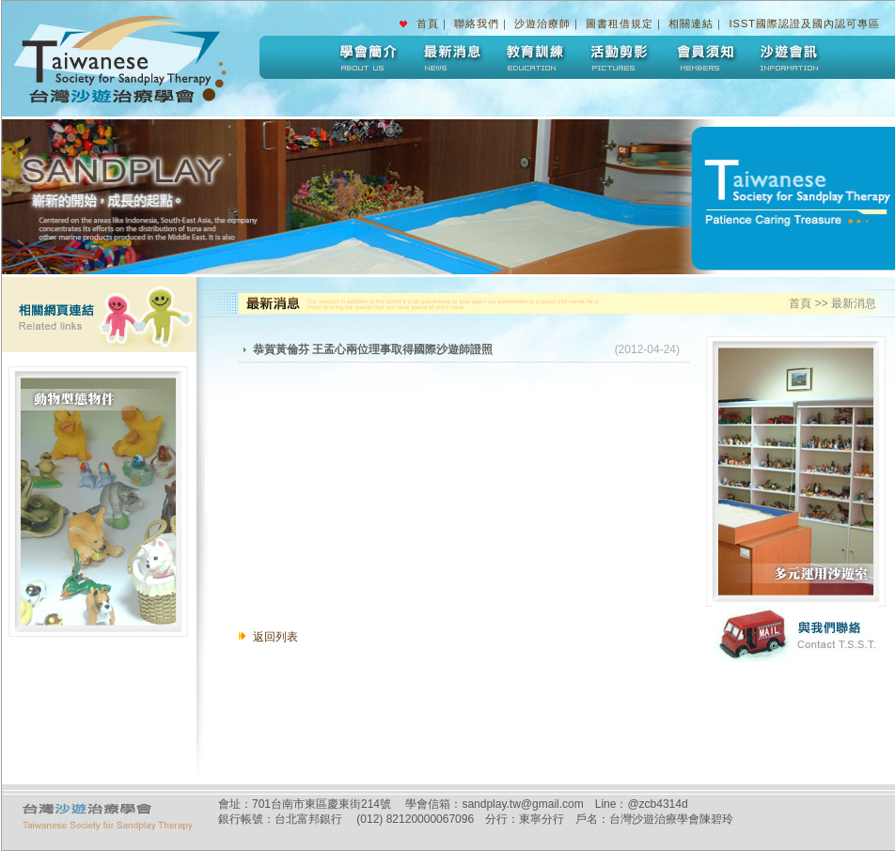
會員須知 (704, 57)
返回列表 (275, 636)
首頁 (427, 23)
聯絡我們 (476, 23)
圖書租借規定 (619, 23)
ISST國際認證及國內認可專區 (805, 23)
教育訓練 (535, 57)
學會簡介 (365, 57)
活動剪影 (619, 57)
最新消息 (450, 57)
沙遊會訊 (788, 57)
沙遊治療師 (542, 23)
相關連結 (691, 23)
